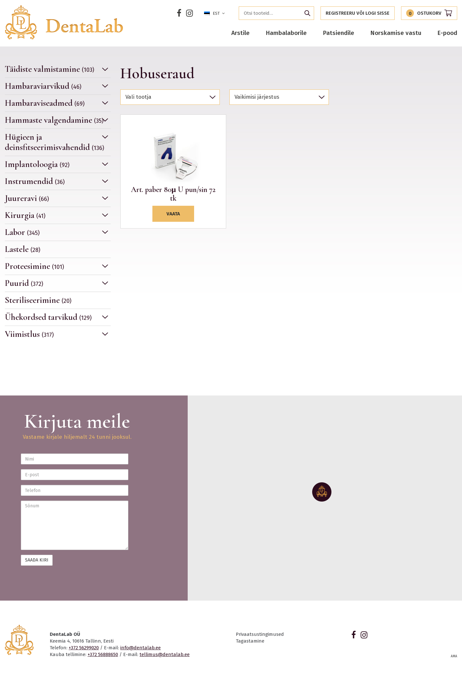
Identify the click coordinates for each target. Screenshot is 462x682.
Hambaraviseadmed (45, 103)
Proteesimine (34, 266)
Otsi (307, 13)
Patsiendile (338, 33)
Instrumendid (35, 181)
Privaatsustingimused (260, 634)
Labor (22, 232)
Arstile (240, 33)
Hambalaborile (286, 33)
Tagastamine (250, 641)
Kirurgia (25, 215)
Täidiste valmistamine (49, 69)
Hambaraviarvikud (43, 86)
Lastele (22, 249)
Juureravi (27, 198)
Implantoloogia (37, 164)
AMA (454, 656)
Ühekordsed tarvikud (48, 317)
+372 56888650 (103, 654)
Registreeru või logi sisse (357, 13)
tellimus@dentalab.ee (165, 654)
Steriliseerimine (38, 300)
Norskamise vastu (395, 33)
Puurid (24, 283)
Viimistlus (29, 334)
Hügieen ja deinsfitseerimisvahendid (54, 142)
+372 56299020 (84, 648)
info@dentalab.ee (140, 648)
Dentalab (64, 22)
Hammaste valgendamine (54, 120)
